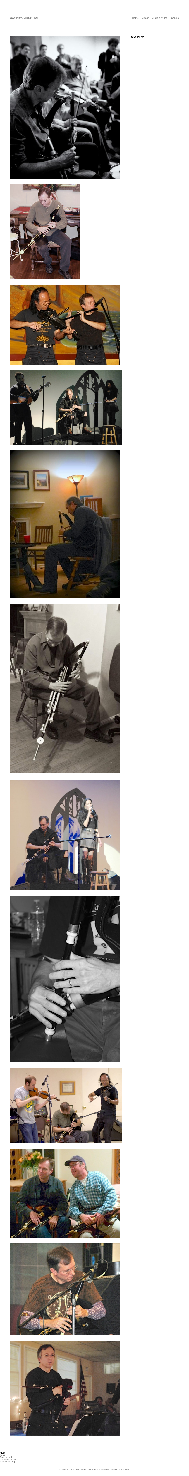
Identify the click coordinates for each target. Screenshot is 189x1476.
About (145, 17)
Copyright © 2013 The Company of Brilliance (79, 1469)
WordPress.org (7, 1461)
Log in (3, 1455)
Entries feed (6, 1457)
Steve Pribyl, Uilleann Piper (24, 17)
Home (135, 17)
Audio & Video (159, 17)
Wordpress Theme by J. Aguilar (115, 1469)
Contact (175, 17)
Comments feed (8, 1459)
